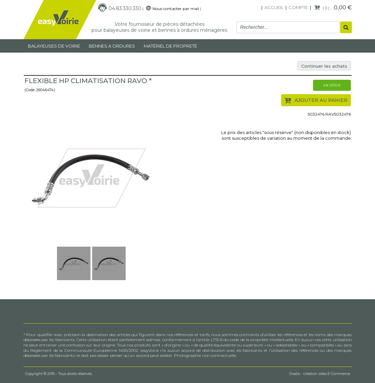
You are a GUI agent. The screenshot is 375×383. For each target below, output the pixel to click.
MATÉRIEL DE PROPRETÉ (170, 46)
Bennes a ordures (112, 46)
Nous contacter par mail (175, 8)
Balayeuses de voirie (54, 46)
